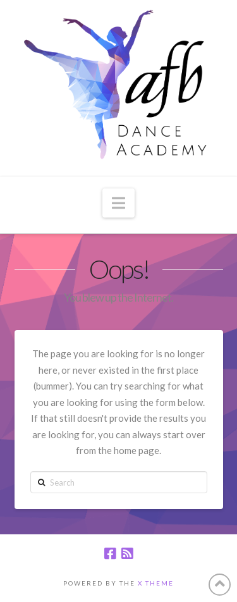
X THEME (156, 583)
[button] (118, 203)
